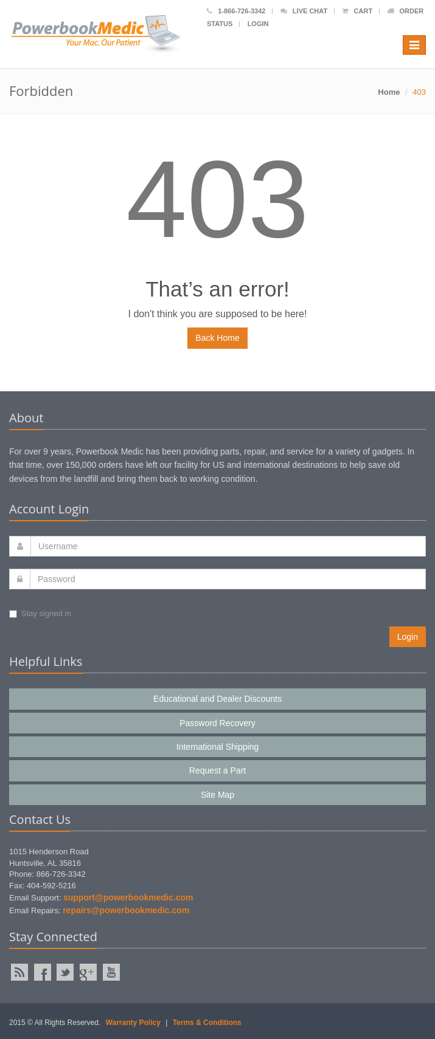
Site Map (217, 795)
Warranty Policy (133, 1022)
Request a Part (217, 770)
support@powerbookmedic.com (128, 897)
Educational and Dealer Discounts (217, 699)
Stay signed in (40, 613)
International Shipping (217, 747)
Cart (357, 11)
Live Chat (303, 11)
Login (258, 23)
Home (389, 92)
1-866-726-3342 (236, 11)
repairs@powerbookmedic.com (126, 910)
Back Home (217, 338)
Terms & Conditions (207, 1022)
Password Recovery (217, 723)
